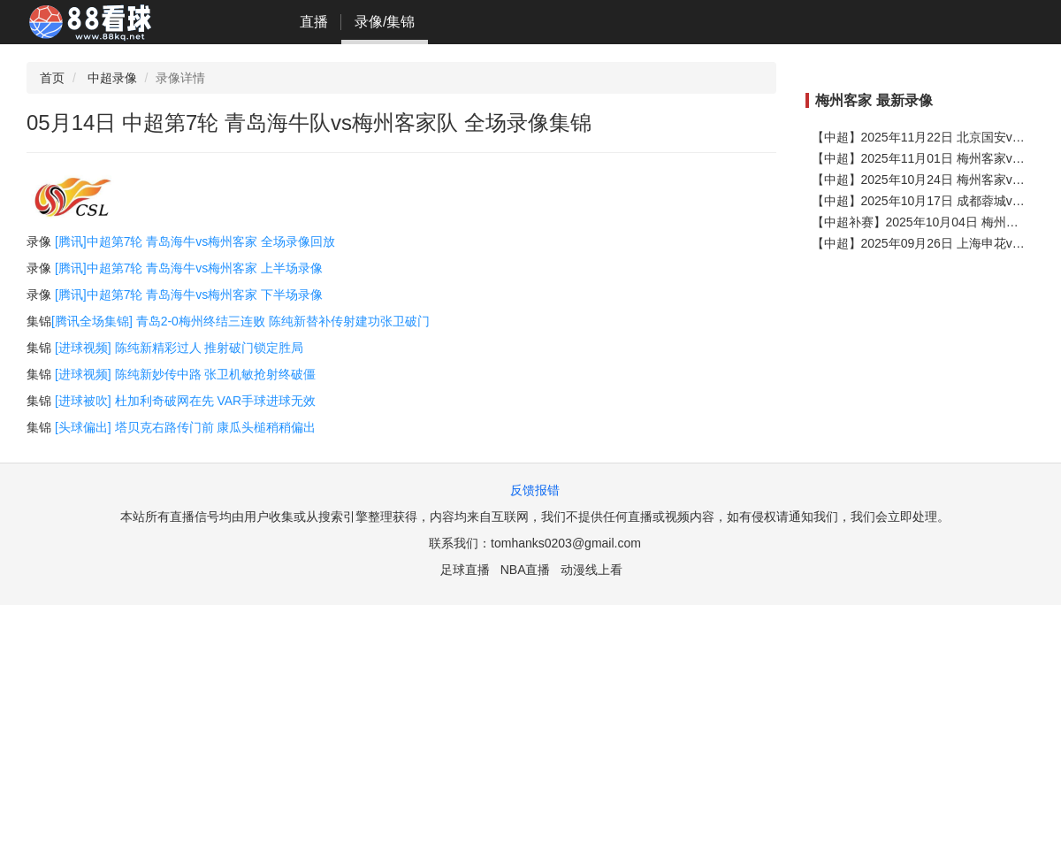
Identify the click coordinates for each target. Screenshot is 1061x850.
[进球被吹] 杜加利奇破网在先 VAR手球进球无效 (185, 401)
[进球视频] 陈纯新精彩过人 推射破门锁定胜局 (179, 348)
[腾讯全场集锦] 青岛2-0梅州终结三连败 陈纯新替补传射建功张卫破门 (240, 321)
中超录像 (112, 78)
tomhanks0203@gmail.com (566, 543)
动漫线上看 (591, 570)
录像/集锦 (385, 21)
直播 (314, 21)
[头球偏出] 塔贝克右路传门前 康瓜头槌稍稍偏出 (186, 427)
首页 (52, 78)
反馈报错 (535, 490)
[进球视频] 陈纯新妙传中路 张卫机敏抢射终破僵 (186, 374)
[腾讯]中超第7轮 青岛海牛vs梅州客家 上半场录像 (189, 268)
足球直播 (465, 570)
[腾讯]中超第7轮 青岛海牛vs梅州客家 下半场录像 (189, 294)
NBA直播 (525, 570)
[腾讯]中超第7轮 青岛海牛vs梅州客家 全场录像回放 (193, 241)
